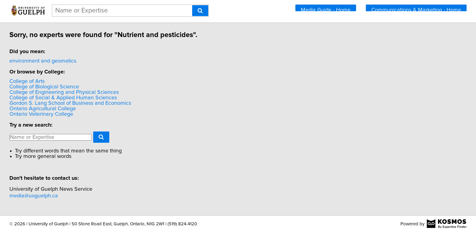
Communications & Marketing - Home (416, 9)
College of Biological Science (45, 87)
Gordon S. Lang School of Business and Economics (71, 103)
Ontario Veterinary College (42, 114)
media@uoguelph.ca (34, 196)
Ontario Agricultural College (43, 108)
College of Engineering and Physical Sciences (65, 92)
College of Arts (28, 81)
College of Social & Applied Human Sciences (64, 98)
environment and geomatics (43, 61)
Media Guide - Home (326, 9)
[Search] (200, 10)
